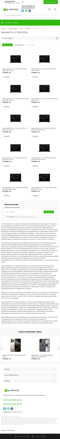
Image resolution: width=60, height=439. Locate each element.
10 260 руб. (15, 163)
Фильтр (7, 45)
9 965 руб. (44, 163)
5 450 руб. (15, 73)
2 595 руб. (35, 359)
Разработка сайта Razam (8, 431)
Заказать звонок (51, 2)
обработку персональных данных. (25, 217)
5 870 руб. (15, 193)
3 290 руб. (6, 359)
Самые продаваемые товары (30, 333)
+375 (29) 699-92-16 (28, 6)
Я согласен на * (21, 217)
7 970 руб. (15, 133)
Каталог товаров (9, 23)
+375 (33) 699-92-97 (28, 8)
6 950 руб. (15, 103)
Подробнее (6, 77)
